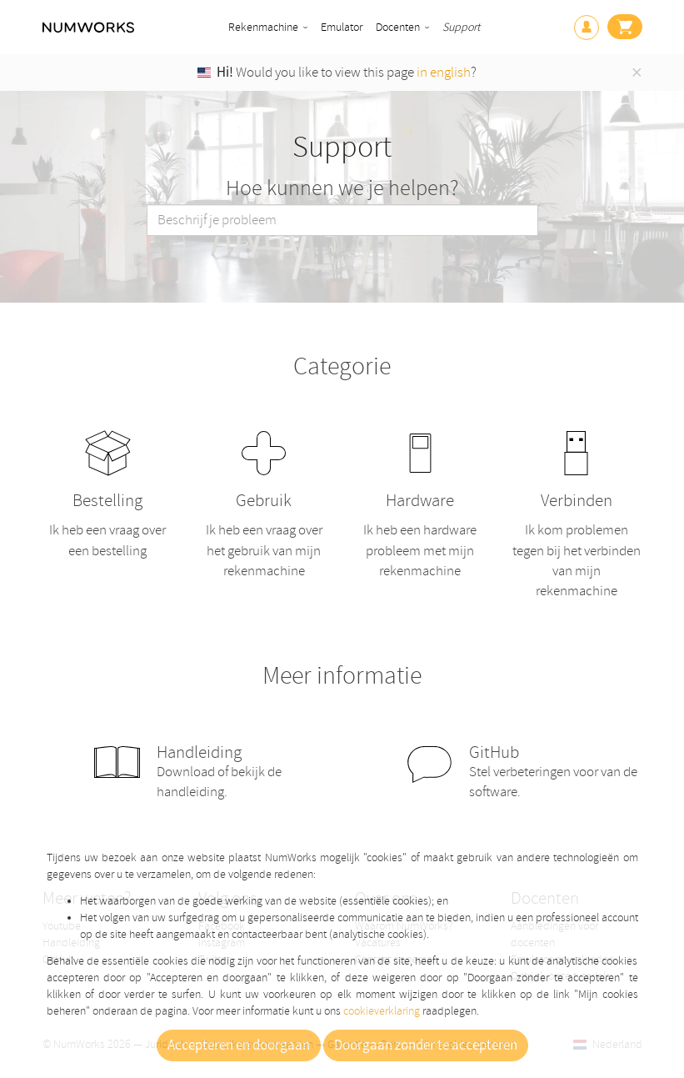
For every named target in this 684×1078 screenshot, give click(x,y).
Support (461, 27)
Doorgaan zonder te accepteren (425, 1045)
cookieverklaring (381, 1011)
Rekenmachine (263, 27)
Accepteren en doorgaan (238, 1045)
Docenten (398, 27)
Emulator (341, 27)
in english (444, 72)
